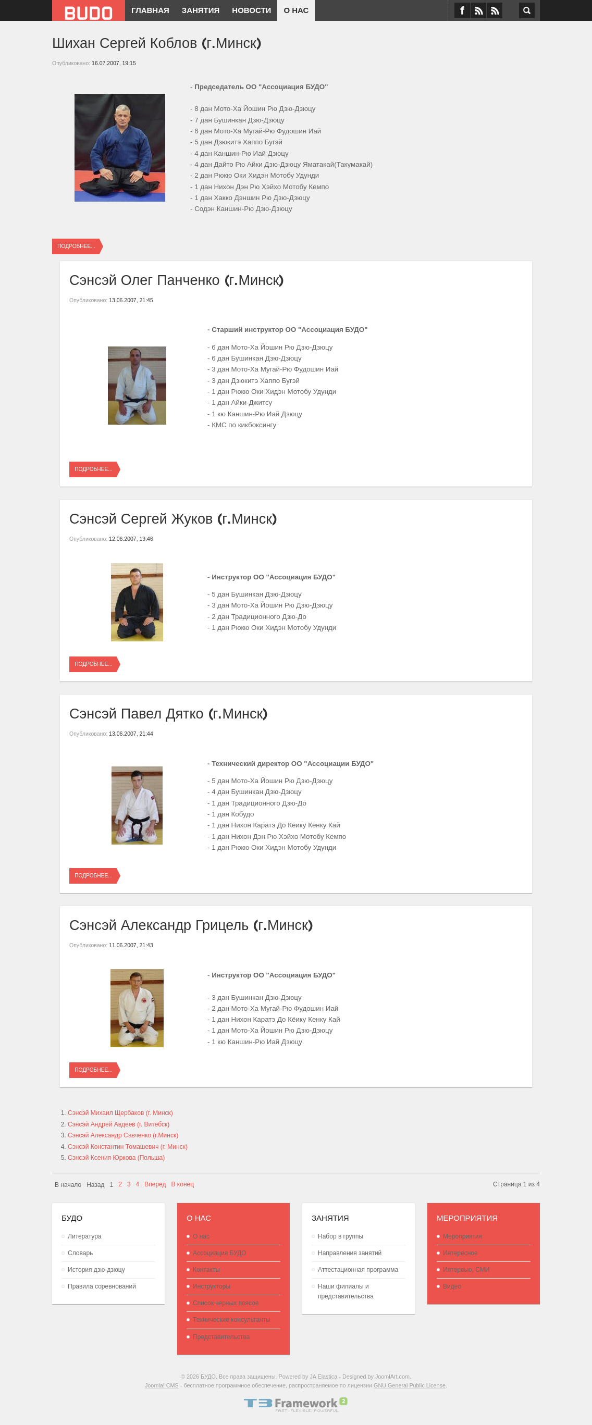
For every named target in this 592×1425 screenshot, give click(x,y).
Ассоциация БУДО (219, 1253)
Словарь (80, 1253)
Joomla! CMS (162, 1385)
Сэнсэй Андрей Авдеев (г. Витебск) (118, 1124)
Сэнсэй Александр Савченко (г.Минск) (123, 1135)
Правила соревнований (102, 1286)
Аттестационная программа (358, 1269)
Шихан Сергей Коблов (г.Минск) (157, 41)
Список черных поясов (225, 1303)
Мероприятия (462, 1236)
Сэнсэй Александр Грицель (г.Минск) (191, 923)
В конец (182, 1184)
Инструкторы (211, 1286)
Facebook (462, 10)
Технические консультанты (231, 1319)
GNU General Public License (410, 1385)
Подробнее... (76, 246)
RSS (494, 10)
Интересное (460, 1253)
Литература (85, 1236)
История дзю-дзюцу (96, 1269)
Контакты (206, 1269)
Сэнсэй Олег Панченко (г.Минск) (176, 278)
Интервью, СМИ (466, 1269)
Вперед (155, 1184)
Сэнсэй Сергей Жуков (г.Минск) (173, 517)
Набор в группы (340, 1236)
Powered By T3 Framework (296, 1405)
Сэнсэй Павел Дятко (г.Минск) (168, 712)
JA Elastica (323, 1376)
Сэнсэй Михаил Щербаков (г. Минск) (120, 1113)
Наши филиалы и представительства (346, 1291)
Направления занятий (349, 1253)
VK (478, 10)
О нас (201, 1236)
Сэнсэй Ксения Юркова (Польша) (116, 1157)
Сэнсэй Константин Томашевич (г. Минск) (128, 1146)
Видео (452, 1286)
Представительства (221, 1337)
